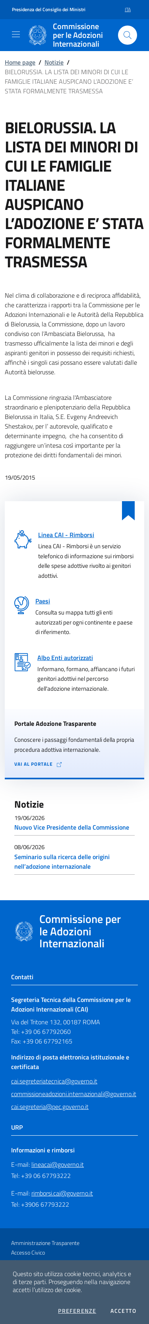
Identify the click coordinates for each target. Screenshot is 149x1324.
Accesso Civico (28, 1252)
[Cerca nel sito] (127, 35)
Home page (20, 62)
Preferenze (77, 1311)
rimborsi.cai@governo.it (62, 1193)
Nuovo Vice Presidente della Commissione (71, 827)
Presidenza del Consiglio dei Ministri (48, 9)
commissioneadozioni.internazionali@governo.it (73, 1094)
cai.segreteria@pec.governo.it (50, 1106)
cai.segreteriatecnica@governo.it (54, 1081)
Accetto (123, 1311)
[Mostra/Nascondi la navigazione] (16, 34)
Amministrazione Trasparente (45, 1243)
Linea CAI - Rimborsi (66, 534)
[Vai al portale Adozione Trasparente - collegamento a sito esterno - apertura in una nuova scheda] (74, 764)
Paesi (42, 601)
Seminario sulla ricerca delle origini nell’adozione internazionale (62, 861)
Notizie (54, 62)
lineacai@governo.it (57, 1164)
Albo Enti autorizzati (65, 657)
